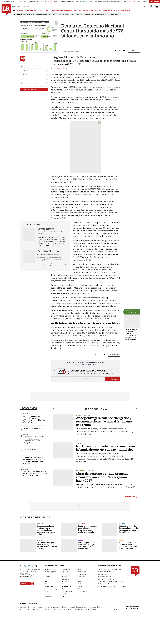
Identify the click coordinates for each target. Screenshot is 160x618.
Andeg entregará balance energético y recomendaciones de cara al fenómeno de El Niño (104, 421)
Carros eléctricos (63, 14)
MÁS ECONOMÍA (129, 497)
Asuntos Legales (50, 572)
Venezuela (40, 523)
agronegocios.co (43, 607)
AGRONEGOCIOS (70, 10)
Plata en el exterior (31, 449)
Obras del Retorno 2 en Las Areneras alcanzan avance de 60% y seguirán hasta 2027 (102, 477)
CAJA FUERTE (107, 10)
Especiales (65, 581)
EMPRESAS (38, 10)
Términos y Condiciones (106, 579)
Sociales (122, 523)
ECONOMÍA (28, 10)
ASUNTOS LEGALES (93, 10)
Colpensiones (114, 14)
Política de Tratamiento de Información (111, 581)
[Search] (144, 6)
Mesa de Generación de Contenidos (110, 569)
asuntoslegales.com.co (28, 607)
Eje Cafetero (89, 14)
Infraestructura (66, 586)
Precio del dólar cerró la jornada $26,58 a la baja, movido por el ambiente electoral (33, 460)
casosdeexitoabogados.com (29, 609)
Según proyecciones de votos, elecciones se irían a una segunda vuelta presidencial (87, 529)
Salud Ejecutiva (83, 591)
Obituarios (65, 589)
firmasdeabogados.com (78, 607)
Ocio (79, 589)
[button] (53, 371)
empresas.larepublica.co (59, 607)
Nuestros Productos (104, 572)
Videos (64, 596)
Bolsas (25, 455)
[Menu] (14, 10)
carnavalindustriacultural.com (51, 609)
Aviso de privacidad (104, 576)
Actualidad (82, 523)
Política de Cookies (104, 584)
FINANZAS (19, 10)
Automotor (75, 14)
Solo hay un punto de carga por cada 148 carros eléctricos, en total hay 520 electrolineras (34, 419)
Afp (107, 14)
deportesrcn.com (26, 612)
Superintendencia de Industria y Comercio (112, 586)
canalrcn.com (67, 609)
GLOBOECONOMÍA (56, 10)
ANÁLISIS (81, 10)
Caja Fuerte (65, 572)
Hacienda (26, 469)
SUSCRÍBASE (154, 1)
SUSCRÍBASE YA (112, 379)
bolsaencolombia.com (95, 607)
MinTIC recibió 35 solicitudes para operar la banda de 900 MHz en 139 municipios (105, 447)
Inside (80, 586)
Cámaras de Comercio (40, 14)
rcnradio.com (78, 609)
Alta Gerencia (66, 569)
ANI (82, 14)
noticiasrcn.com (90, 609)
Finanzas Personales (68, 584)
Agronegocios (49, 569)
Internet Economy (51, 589)
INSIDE (127, 10)
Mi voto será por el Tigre (33, 429)
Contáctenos (102, 574)
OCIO (46, 10)
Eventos (80, 581)
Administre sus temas (29, 89)
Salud (121, 540)
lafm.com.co (102, 609)
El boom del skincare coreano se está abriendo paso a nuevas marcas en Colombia (128, 546)
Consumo (48, 576)
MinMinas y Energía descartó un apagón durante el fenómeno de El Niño (47, 546)
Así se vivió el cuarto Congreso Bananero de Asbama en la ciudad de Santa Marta (129, 529)
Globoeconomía (83, 584)
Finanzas (48, 584)
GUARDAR (133, 51)
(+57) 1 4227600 (25, 576)
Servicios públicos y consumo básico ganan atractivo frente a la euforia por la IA (87, 546)
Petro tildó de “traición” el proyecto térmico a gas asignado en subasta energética (34, 440)
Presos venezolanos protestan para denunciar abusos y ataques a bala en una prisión (46, 530)
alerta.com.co (112, 609)
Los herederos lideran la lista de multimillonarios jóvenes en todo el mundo (35, 473)
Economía (81, 576)
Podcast (48, 591)
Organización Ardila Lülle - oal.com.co (132, 607)
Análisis (80, 569)
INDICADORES (119, 10)
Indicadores (49, 586)
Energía (25, 414)
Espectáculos (99, 14)
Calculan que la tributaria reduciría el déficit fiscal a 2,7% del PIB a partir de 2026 (131, 334)
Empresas (52, 14)
